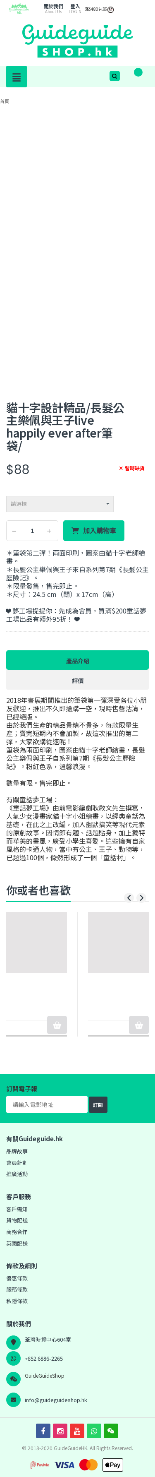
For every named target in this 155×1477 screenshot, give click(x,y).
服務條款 (17, 1289)
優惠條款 (17, 1278)
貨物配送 (17, 1220)
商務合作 (17, 1232)
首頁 (4, 101)
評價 (77, 680)
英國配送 (17, 1243)
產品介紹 (77, 661)
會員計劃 (17, 1163)
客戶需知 (17, 1209)
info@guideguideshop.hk (56, 1400)
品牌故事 (17, 1151)
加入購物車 (99, 530)
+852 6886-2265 (44, 1358)
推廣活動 (17, 1174)
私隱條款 (17, 1301)
